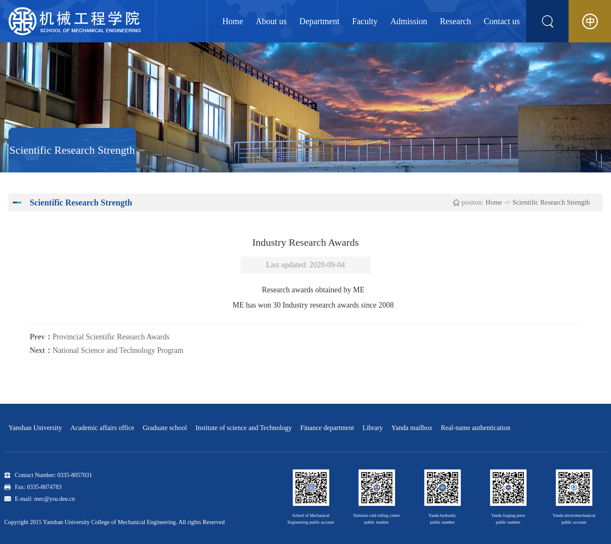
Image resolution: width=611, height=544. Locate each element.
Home (232, 21)
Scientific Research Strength (551, 202)
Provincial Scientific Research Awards (111, 337)
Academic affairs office (102, 427)
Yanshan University (35, 427)
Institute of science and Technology (244, 427)
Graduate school (165, 427)
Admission (408, 21)
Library (372, 427)
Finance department (327, 427)
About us (271, 21)
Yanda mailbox (411, 427)
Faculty (365, 21)
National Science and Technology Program (118, 350)
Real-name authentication (475, 427)
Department (319, 21)
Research (455, 21)
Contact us (502, 21)
